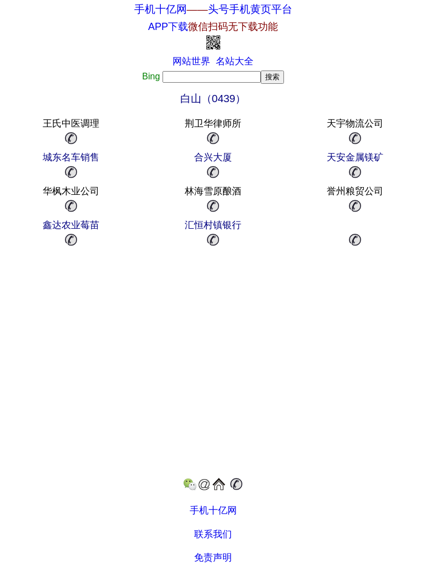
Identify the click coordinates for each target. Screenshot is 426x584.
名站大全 (234, 61)
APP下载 (213, 26)
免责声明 (213, 557)
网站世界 (191, 61)
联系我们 (213, 534)
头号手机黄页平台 (250, 9)
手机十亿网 (160, 9)
